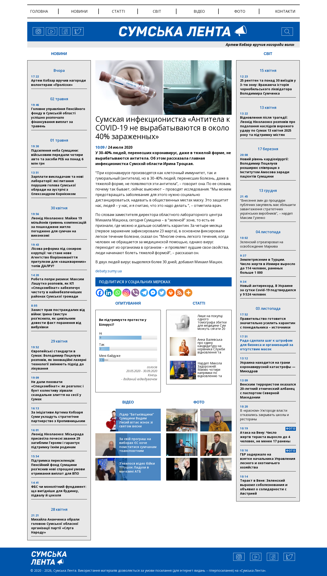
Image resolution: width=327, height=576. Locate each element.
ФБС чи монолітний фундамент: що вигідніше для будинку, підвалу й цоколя (58, 490)
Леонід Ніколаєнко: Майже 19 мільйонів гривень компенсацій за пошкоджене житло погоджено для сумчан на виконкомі (58, 227)
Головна (39, 11)
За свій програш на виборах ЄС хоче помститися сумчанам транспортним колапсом (137, 447)
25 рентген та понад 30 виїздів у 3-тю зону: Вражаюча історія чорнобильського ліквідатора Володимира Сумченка (268, 86)
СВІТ (268, 54)
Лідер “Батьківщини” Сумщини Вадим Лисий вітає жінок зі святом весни (136, 420)
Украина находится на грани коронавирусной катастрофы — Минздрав (267, 366)
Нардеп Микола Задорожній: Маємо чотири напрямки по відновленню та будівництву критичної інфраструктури (210, 374)
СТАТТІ (199, 303)
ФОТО (198, 402)
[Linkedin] (109, 293)
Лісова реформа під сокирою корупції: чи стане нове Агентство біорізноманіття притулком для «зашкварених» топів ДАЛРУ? (58, 257)
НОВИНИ (59, 54)
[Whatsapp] (117, 293)
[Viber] (135, 293)
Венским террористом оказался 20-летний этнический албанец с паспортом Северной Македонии (268, 390)
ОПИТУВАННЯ (128, 303)
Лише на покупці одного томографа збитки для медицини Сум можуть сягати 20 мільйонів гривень (212, 324)
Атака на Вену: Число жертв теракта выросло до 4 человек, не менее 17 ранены (265, 436)
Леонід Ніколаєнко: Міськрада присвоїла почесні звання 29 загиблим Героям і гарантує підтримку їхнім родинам (57, 440)
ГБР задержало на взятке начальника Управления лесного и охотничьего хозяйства (267, 460)
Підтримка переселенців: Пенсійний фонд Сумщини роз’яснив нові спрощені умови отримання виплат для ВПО (58, 467)
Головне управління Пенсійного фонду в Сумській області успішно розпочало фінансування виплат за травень (58, 117)
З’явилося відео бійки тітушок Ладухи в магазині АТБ (137, 467)
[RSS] (179, 293)
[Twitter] (162, 293)
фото (239, 11)
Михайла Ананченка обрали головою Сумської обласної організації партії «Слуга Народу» (55, 525)
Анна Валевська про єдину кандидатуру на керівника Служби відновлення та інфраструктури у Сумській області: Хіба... (211, 350)
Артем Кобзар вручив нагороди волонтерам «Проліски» (58, 82)
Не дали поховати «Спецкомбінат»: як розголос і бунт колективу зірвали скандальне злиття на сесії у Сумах (57, 390)
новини (79, 11)
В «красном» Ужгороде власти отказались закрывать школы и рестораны (264, 414)
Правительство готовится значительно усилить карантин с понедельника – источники (267, 322)
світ (157, 11)
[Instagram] (126, 293)
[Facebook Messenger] (153, 293)
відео (199, 11)
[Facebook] (100, 293)
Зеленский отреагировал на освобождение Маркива (261, 244)
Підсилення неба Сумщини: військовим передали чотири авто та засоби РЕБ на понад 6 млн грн (57, 156)
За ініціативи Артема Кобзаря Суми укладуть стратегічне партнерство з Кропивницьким (58, 416)
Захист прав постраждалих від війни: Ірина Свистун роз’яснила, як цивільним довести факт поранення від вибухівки (58, 318)
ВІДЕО (128, 402)
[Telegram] (144, 293)
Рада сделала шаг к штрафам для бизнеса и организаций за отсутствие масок (266, 344)
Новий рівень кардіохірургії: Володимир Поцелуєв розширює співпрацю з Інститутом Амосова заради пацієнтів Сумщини (264, 167)
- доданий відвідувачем (139, 379)
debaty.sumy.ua (108, 270)
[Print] (171, 293)
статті (118, 11)
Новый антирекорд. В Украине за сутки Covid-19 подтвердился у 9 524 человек (268, 289)
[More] (188, 293)
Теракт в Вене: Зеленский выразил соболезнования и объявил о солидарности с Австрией (263, 487)
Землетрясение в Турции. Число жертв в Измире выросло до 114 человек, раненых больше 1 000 (267, 266)
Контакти (285, 11)
